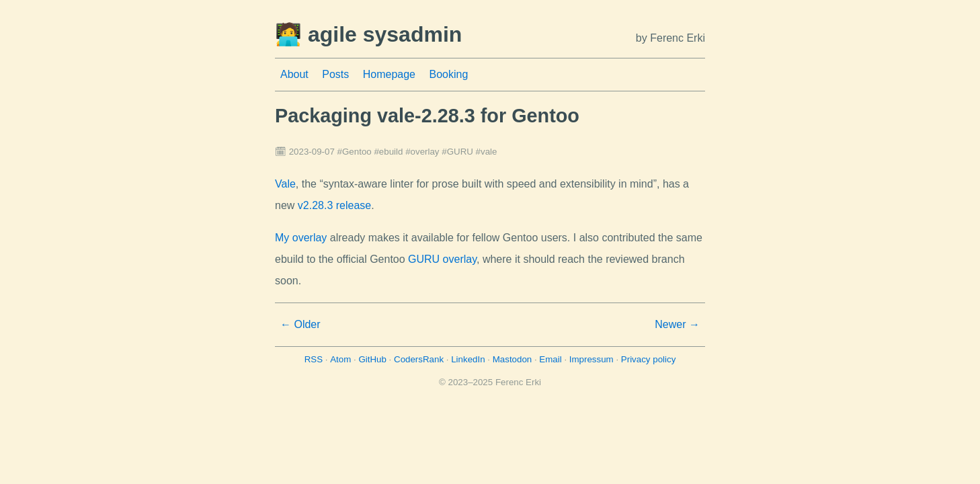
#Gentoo (354, 152)
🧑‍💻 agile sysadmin (368, 34)
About (294, 74)
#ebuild (388, 152)
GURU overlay (442, 259)
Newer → (677, 324)
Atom (340, 359)
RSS (313, 359)
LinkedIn (468, 359)
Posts (335, 74)
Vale (285, 184)
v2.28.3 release (334, 205)
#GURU (457, 152)
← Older (300, 324)
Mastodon (512, 359)
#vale (486, 152)
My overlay (301, 237)
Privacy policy (648, 359)
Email (550, 359)
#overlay (422, 152)
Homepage (389, 74)
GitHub (372, 359)
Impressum (591, 359)
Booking (448, 74)
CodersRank (419, 359)
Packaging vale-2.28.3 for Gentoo (427, 115)
